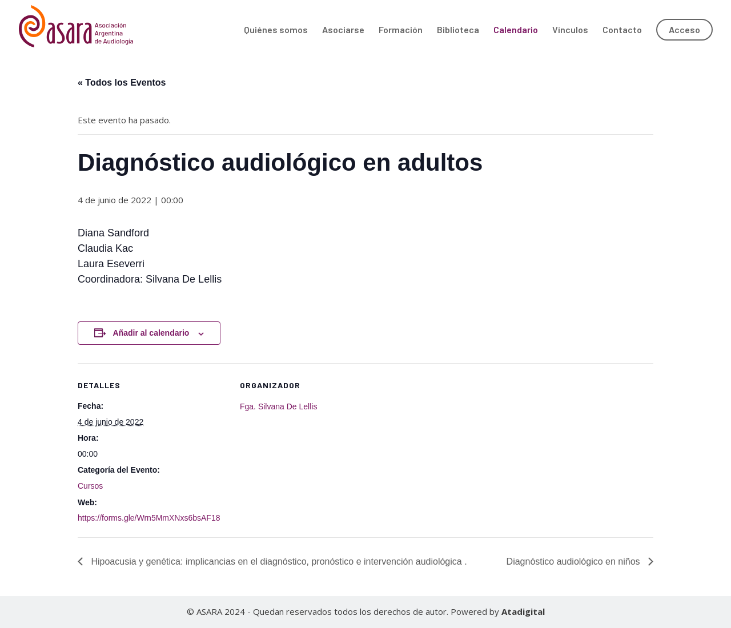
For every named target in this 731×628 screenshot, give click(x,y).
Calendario (515, 30)
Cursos (90, 485)
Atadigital (523, 611)
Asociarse (343, 30)
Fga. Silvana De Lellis (278, 406)
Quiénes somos (276, 30)
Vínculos (570, 30)
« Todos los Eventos (122, 82)
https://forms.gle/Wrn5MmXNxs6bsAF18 (149, 517)
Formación (401, 30)
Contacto (622, 30)
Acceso (684, 29)
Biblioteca (458, 30)
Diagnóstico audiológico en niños (574, 561)
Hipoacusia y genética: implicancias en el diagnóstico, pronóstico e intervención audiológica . (278, 561)
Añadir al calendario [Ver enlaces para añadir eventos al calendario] (151, 332)
